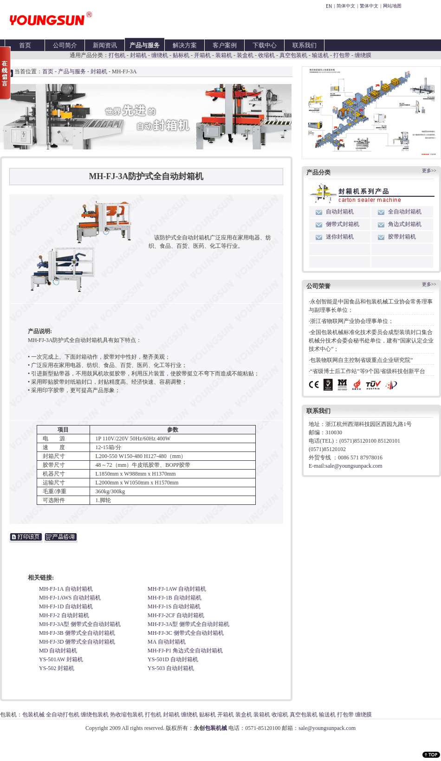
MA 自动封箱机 (167, 641)
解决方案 (185, 45)
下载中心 (265, 45)
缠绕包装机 (95, 714)
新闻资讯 (105, 45)
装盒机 (245, 55)
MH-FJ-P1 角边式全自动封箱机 (185, 650)
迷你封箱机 (340, 236)
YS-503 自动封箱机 (171, 668)
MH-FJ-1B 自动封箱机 (174, 597)
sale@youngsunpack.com (354, 466)
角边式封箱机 (405, 224)
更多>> (429, 170)
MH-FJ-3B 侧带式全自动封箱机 (77, 633)
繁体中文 (369, 5)
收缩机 (266, 55)
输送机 (320, 55)
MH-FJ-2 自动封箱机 (64, 615)
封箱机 (138, 55)
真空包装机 (293, 55)
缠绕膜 (363, 55)
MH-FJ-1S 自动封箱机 (174, 606)
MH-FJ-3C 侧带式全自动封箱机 (186, 633)
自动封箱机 (340, 211)
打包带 (341, 55)
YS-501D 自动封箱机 (173, 659)
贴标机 (181, 55)
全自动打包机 (62, 714)
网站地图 (392, 5)
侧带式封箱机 (342, 224)
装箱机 (223, 55)
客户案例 (225, 45)
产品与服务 (145, 45)
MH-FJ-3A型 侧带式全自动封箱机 (80, 624)
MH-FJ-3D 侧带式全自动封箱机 (77, 641)
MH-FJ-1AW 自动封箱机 (177, 589)
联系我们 (304, 45)
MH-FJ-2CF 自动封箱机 (176, 615)
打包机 (117, 55)
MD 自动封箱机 (58, 650)
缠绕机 (159, 55)
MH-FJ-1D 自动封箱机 (66, 606)
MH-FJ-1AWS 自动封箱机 (70, 597)
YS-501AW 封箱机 (61, 659)
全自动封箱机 (405, 211)
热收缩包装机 (126, 714)
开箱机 (202, 55)
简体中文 (346, 5)
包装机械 (33, 714)
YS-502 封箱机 (56, 668)
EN (329, 5)
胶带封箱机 (402, 236)
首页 (25, 45)
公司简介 (65, 45)
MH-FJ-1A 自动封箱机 (66, 589)
